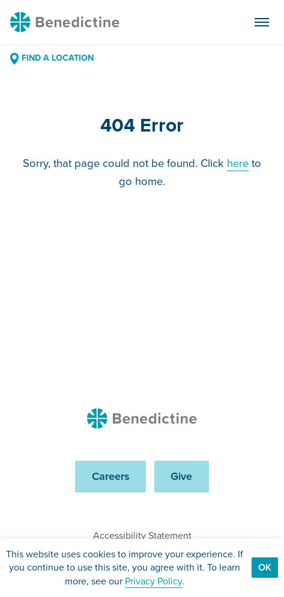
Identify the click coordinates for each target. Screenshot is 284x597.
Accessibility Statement (142, 535)
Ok (264, 567)
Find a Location (52, 58)
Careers (111, 476)
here (238, 163)
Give (181, 476)
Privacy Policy (153, 581)
